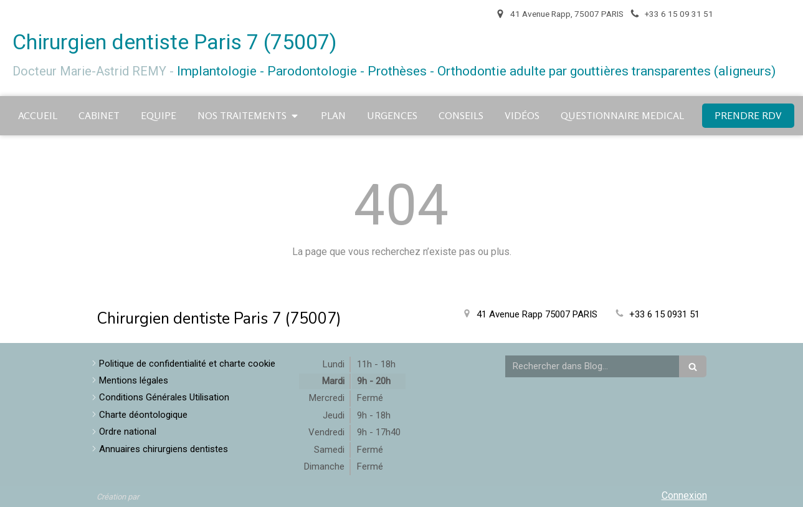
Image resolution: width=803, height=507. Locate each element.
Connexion (684, 495)
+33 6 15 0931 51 (664, 314)
